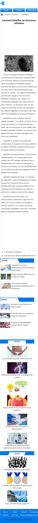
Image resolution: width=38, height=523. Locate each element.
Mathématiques (24, 515)
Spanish (24, 512)
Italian (15, 512)
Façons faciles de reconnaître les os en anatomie (17, 403)
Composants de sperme (13, 252)
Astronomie (31, 10)
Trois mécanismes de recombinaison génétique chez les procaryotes (23, 286)
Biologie (25, 14)
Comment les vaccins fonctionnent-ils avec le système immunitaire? (22, 267)
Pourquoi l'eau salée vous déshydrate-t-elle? (20, 256)
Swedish (5, 515)
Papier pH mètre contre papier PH (17, 497)
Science (15, 14)
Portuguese (34, 512)
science (7, 14)
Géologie (15, 515)
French (5, 512)
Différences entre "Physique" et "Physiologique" (17, 422)
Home (6, 10)
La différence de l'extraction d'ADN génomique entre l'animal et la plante (17, 441)
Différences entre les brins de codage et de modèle (17, 370)
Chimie (18, 10)
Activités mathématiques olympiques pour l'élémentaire (17, 480)
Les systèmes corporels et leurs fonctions (17, 353)
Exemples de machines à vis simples (17, 463)
